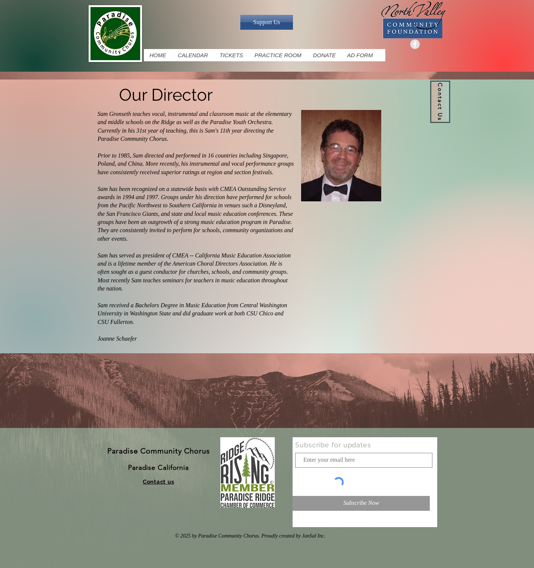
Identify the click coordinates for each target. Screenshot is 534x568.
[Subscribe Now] (361, 503)
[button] (440, 102)
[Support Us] (266, 22)
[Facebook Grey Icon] (415, 44)
